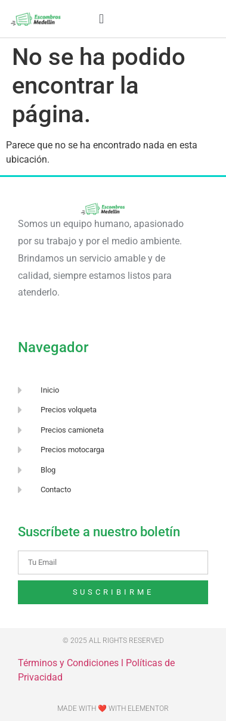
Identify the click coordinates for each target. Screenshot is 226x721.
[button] (101, 19)
